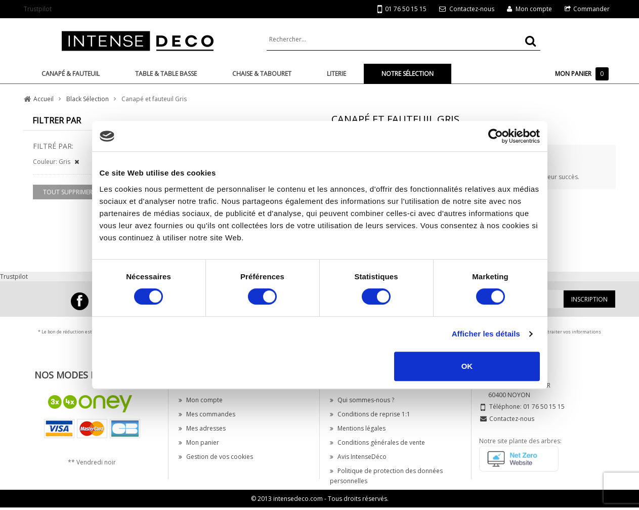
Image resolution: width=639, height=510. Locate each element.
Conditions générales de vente (377, 442)
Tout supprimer (68, 192)
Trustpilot (38, 9)
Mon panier (199, 442)
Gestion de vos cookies (216, 456)
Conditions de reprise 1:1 (370, 414)
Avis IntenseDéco (358, 456)
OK (467, 366)
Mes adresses (202, 428)
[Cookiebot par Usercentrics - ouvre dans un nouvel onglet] (495, 136)
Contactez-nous (471, 9)
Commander (591, 9)
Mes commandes (207, 414)
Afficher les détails (486, 333)
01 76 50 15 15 (402, 9)
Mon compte (534, 9)
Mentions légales (358, 428)
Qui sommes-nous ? (362, 400)
